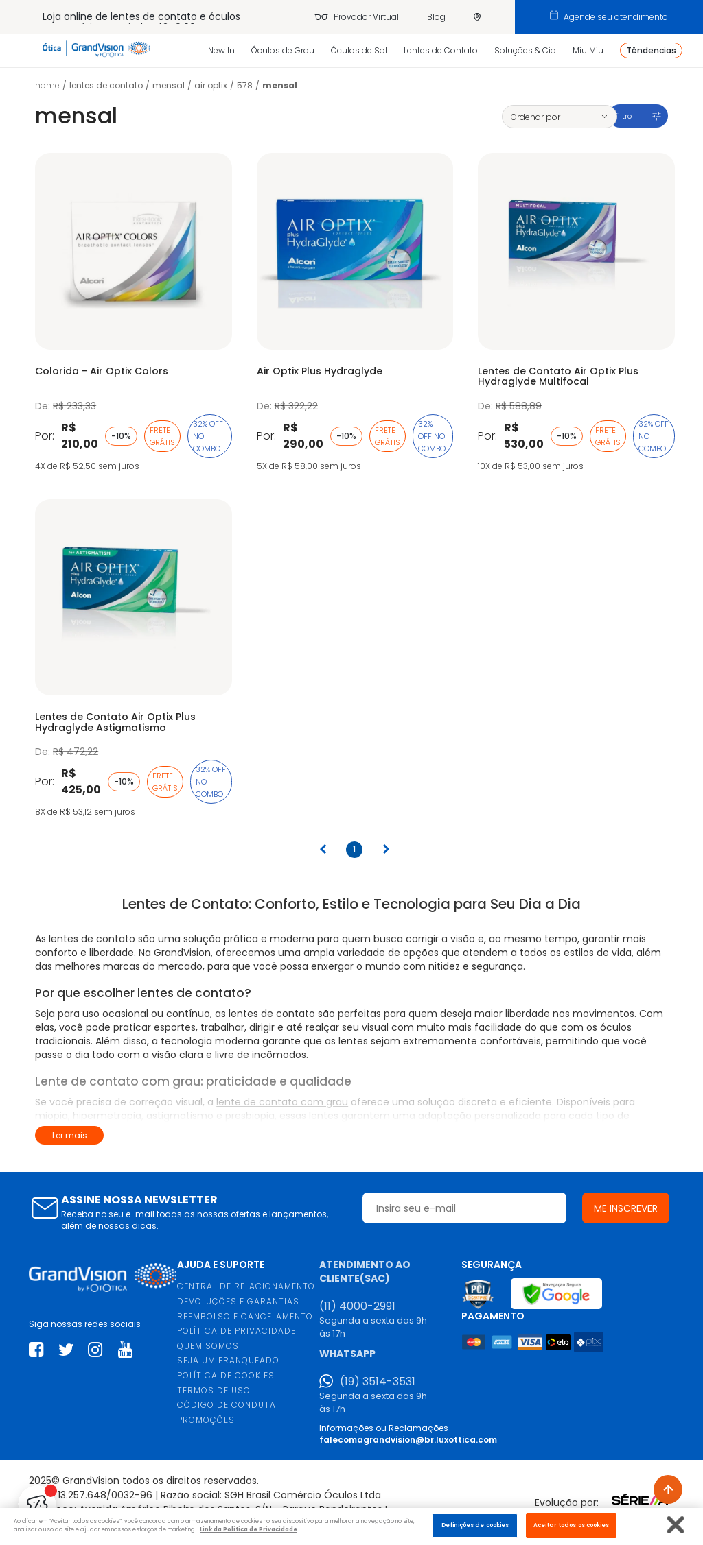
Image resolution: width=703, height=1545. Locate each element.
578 (245, 85)
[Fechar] (675, 1524)
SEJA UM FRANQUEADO (228, 1360)
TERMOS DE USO (214, 1390)
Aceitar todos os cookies (571, 1525)
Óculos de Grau (282, 50)
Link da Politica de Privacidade (248, 1529)
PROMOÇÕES (206, 1420)
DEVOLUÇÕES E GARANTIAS (238, 1301)
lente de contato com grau (282, 1102)
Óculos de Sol (359, 50)
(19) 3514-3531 (377, 1381)
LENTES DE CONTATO (106, 85)
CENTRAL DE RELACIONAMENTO (246, 1286)
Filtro (623, 115)
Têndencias (651, 50)
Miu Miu (588, 50)
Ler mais (69, 1135)
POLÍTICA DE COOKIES (226, 1375)
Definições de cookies (475, 1525)
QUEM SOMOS (208, 1346)
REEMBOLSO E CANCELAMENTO (245, 1316)
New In (221, 50)
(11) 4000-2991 (357, 1306)
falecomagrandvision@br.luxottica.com (408, 1440)
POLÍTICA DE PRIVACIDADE (236, 1331)
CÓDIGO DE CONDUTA (226, 1405)
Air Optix (210, 85)
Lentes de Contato (441, 50)
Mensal (168, 85)
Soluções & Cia (525, 50)
